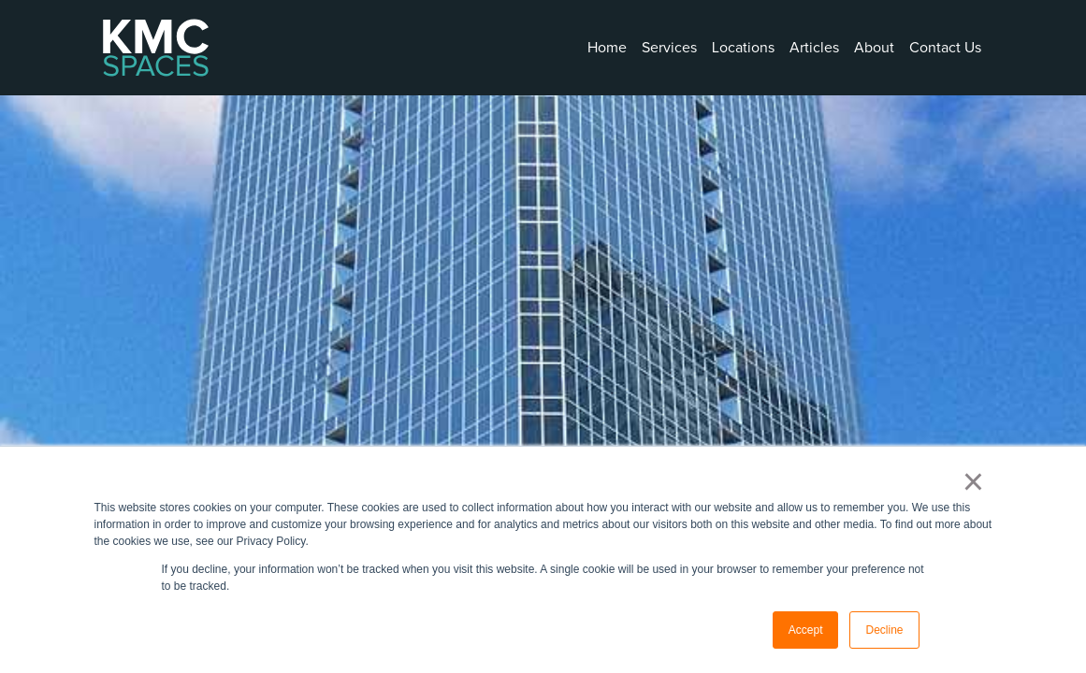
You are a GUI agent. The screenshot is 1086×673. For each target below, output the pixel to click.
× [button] (973, 481)
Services (669, 47)
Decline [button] (884, 630)
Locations (743, 47)
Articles (814, 47)
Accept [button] (806, 630)
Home (607, 47)
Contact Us (945, 47)
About (874, 47)
